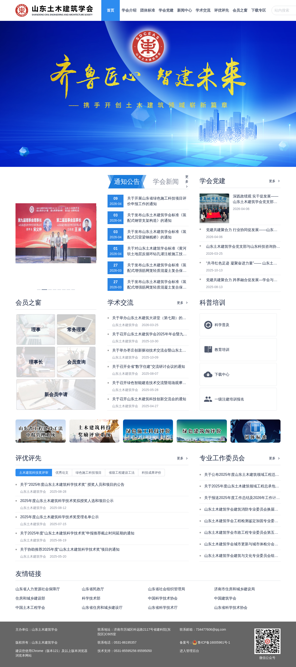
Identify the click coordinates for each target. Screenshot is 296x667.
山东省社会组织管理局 (166, 589)
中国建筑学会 (225, 598)
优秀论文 (62, 472)
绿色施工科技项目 (89, 472)
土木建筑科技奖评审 (33, 472)
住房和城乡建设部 (30, 598)
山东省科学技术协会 (230, 608)
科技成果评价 (151, 472)
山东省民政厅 (93, 589)
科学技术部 (91, 598)
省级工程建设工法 (122, 472)
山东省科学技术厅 (163, 608)
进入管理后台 (189, 651)
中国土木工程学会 (30, 608)
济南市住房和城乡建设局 (234, 589)
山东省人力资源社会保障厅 (37, 589)
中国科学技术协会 (163, 598)
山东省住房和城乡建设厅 (102, 608)
